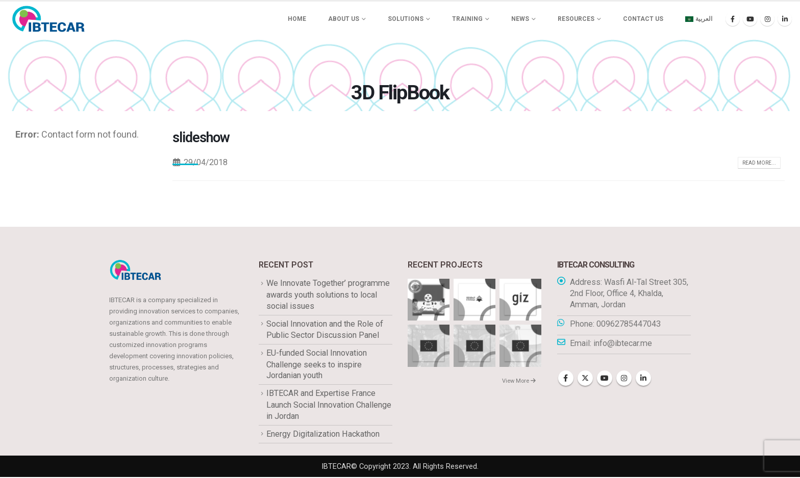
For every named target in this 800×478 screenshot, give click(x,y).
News (520, 18)
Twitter (585, 378)
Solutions (405, 18)
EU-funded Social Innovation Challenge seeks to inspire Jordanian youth (316, 365)
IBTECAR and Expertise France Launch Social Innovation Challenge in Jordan (328, 405)
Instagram (624, 378)
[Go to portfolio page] (428, 299)
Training (467, 18)
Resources (576, 18)
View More (519, 381)
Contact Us (643, 18)
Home (297, 18)
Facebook (565, 378)
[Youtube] (750, 19)
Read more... (759, 163)
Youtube (604, 378)
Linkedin (643, 378)
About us (343, 18)
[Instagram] (767, 19)
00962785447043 (628, 324)
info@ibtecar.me (622, 343)
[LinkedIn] (785, 19)
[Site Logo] (48, 19)
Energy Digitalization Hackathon (323, 434)
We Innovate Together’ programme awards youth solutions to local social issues (328, 294)
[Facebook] (733, 19)
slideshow (201, 137)
